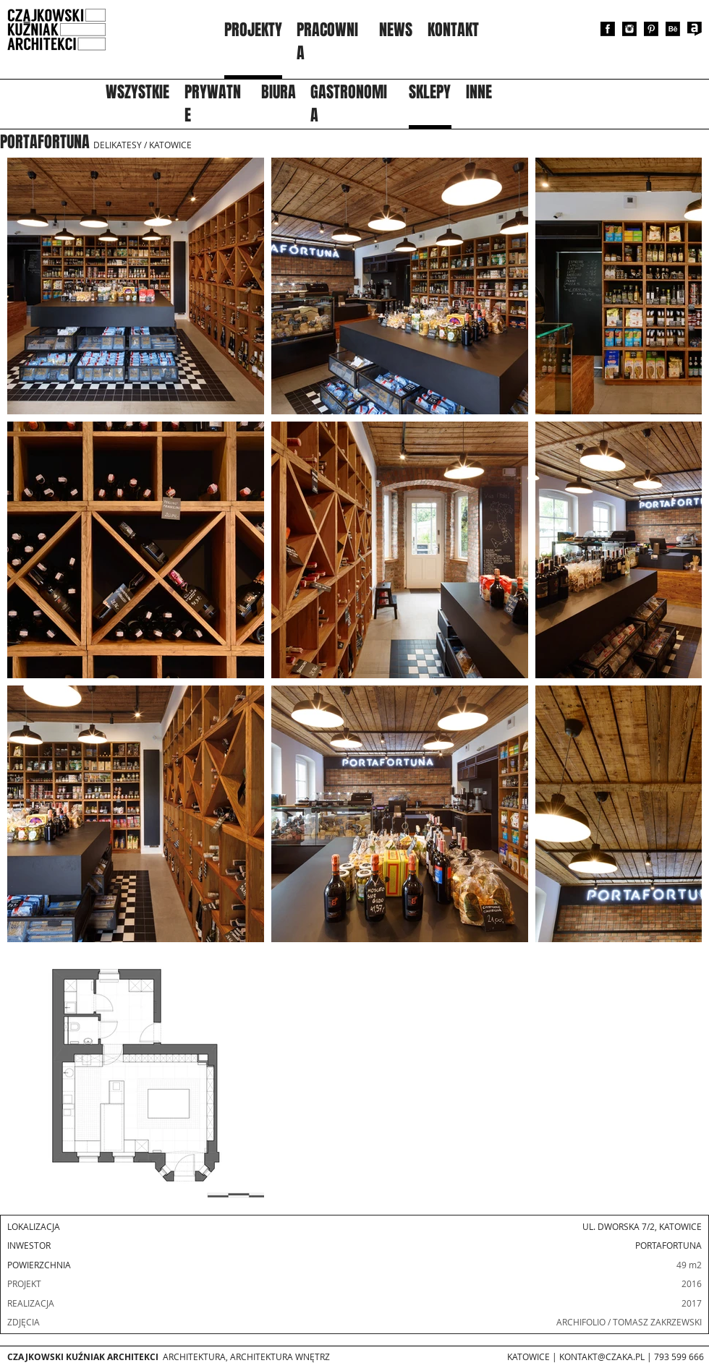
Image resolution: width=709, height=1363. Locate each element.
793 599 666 (679, 1356)
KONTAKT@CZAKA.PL (602, 1356)
